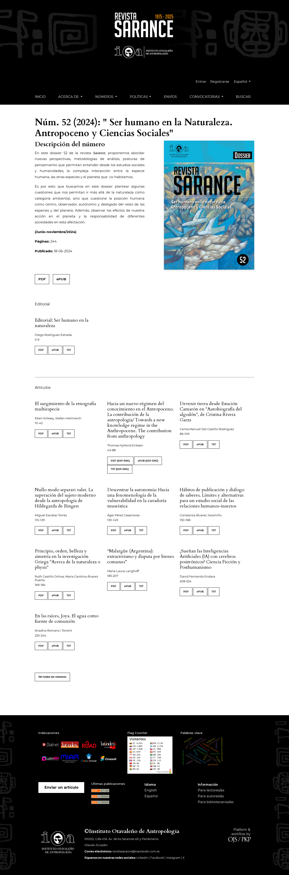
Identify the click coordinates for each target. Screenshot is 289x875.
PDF (42, 279)
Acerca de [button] (69, 97)
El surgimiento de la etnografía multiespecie (65, 406)
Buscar (243, 97)
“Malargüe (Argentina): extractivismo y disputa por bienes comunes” (140, 556)
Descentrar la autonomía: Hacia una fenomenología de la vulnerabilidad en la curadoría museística (138, 498)
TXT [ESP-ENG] (120, 469)
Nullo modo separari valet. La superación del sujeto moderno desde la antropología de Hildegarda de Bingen (65, 498)
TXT (69, 350)
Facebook (157, 857)
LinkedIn (142, 857)
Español (244, 81)
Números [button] (104, 97)
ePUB (61, 279)
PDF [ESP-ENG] (120, 460)
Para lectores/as (211, 790)
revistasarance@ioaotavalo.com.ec (136, 851)
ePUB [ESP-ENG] (148, 460)
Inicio (40, 97)
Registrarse (220, 82)
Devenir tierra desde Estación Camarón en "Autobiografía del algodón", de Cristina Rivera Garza (211, 412)
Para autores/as (211, 796)
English (150, 790)
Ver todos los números (52, 676)
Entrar (202, 82)
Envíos (170, 97)
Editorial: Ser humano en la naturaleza (62, 323)
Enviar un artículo (61, 787)
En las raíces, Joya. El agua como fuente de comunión (66, 618)
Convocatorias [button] (205, 97)
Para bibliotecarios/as (215, 802)
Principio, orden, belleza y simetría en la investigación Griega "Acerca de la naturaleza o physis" (67, 559)
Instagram (173, 857)
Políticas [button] (139, 97)
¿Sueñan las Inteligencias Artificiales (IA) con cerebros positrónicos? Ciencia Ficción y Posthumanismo (210, 559)
